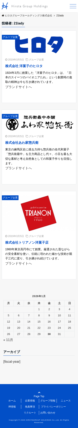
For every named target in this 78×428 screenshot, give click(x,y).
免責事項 (30, 406)
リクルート (30, 412)
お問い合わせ (47, 412)
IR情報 (12, 406)
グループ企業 (10, 37)
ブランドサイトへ (18, 87)
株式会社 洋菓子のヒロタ (24, 66)
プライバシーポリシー (53, 406)
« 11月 (8, 340)
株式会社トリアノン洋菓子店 (26, 242)
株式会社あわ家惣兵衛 (21, 142)
